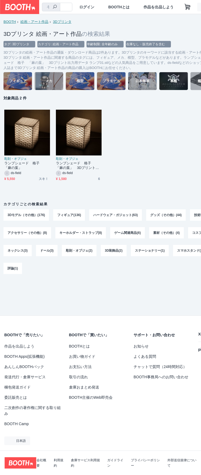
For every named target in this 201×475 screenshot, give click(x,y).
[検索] (55, 7)
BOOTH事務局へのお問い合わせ (161, 377)
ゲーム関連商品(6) (127, 233)
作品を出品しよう (158, 7)
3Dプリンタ (62, 22)
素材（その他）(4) (166, 233)
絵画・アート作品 (34, 22)
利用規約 (58, 463)
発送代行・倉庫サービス (25, 377)
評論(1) (13, 268)
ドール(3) (47, 250)
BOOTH (9, 22)
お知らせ (141, 346)
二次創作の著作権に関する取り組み (32, 410)
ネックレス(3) (18, 250)
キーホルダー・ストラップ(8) (80, 233)
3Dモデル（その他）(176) (26, 215)
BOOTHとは (119, 7)
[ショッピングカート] (188, 7)
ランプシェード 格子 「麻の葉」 (23, 165)
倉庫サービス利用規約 (85, 463)
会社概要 (41, 463)
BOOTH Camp (16, 424)
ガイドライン (115, 463)
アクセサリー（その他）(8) (27, 233)
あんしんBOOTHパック (24, 367)
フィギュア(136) (69, 215)
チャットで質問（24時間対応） (160, 367)
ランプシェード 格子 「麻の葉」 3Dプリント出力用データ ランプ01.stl (77, 165)
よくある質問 (145, 356)
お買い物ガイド (82, 356)
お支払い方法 (80, 367)
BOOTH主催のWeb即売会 (91, 397)
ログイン (86, 7)
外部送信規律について (181, 463)
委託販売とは (15, 397)
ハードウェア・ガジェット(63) (115, 215)
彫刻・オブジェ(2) (79, 250)
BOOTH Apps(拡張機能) (24, 356)
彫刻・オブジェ (15, 158)
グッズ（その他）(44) (166, 215)
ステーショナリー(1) (150, 250)
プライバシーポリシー (145, 463)
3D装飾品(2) (114, 250)
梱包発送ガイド (17, 387)
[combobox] (51, 7)
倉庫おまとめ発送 (84, 387)
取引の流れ (78, 377)
